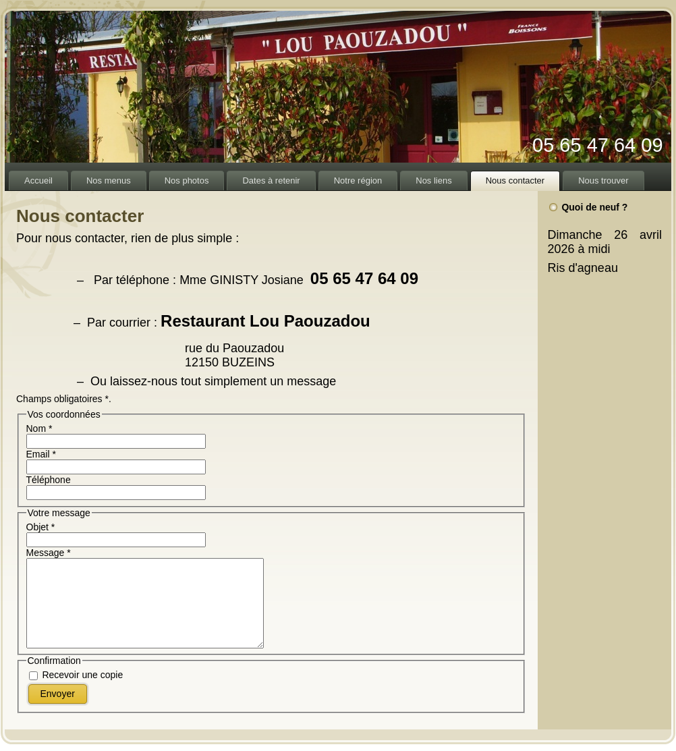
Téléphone (48, 479)
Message (48, 552)
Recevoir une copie (82, 675)
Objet (40, 527)
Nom (39, 428)
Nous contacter (80, 216)
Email (41, 454)
